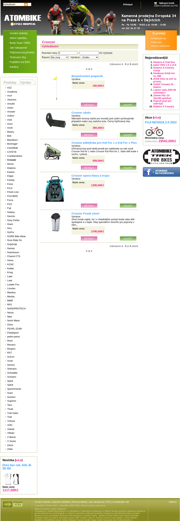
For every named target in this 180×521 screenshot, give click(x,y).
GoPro (10, 232)
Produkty (10, 82)
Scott (10, 360)
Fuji (9, 208)
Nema (10, 312)
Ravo (10, 340)
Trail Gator (12, 413)
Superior (11, 400)
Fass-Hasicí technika (129, 515)
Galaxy (11, 212)
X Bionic (11, 437)
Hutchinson (13, 252)
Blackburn (12, 140)
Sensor (11, 364)
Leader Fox (13, 284)
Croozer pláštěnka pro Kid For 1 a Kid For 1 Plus (104, 142)
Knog (10, 272)
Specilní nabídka (61, 501)
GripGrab (12, 244)
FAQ (108, 501)
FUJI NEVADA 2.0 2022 (161, 122)
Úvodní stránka (19, 33)
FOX (9, 204)
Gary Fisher (13, 220)
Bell (9, 135)
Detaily (89, 104)
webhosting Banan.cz (58, 511)
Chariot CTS (13, 256)
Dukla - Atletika (99, 515)
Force (10, 200)
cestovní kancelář (75, 513)
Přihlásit (128, 4)
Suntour (11, 397)
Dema (10, 164)
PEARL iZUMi (14, 328)
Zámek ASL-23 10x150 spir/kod (162, 97)
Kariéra (14, 66)
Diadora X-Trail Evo (164, 62)
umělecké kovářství (94, 513)
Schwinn (11, 376)
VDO (9, 425)
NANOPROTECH (16, 308)
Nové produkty (79, 501)
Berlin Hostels (111, 511)
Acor (9, 95)
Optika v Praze (123, 518)
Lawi (9, 280)
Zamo (10, 445)
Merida (10, 296)
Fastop (10, 180)
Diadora (11, 168)
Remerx (11, 344)
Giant (10, 224)
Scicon (10, 356)
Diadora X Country (163, 106)
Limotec (11, 288)
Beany (10, 131)
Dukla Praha (112, 515)
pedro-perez (13, 336)
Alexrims (11, 99)
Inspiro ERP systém (77, 518)
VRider (10, 433)
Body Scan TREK (20, 42)
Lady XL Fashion (95, 518)
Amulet (11, 103)
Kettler (10, 268)
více (19, 460)
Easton (11, 172)
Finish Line (13, 192)
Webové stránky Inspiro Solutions (50, 509)
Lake (9, 276)
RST (9, 352)
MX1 (9, 304)
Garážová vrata (110, 513)
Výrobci (25, 82)
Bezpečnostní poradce (129, 513)
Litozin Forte (110, 518)
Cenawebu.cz (41, 511)
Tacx (9, 405)
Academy (12, 91)
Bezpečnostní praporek (87, 76)
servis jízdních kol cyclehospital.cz (51, 513)
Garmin (11, 216)
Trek (9, 417)
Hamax (11, 248)
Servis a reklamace (160, 46)
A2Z (9, 87)
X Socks (11, 441)
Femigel (38, 518)
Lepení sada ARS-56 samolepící (164, 91)
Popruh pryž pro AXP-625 (162, 102)
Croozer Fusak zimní (85, 213)
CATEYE (11, 152)
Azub (10, 127)
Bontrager (12, 143)
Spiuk (10, 381)
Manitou (11, 292)
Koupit (128, 104)
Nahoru (173, 501)
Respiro (11, 348)
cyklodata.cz (74, 511)
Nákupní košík (166, 3)
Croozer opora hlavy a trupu (91, 175)
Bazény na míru (42, 515)
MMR (10, 300)
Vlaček (10, 429)
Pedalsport (12, 332)
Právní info (156, 42)
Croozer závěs (81, 112)
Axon (10, 123)
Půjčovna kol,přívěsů (22, 52)
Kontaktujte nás (158, 38)
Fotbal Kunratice (50, 518)
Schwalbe (12, 372)
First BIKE (12, 196)
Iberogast (63, 518)
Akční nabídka (18, 38)
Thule (10, 409)
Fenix (10, 184)
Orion (10, 324)
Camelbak (12, 147)
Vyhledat (107, 53)
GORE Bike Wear (16, 236)
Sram (10, 393)
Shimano (12, 368)
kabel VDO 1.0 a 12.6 (164, 65)
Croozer (11, 159)
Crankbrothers (14, 156)
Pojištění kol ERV (20, 62)
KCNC (10, 264)
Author (10, 115)
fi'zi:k (9, 188)
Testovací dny (18, 57)
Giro (9, 228)
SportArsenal (14, 388)
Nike (9, 316)
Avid (9, 119)
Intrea (10, 260)
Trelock (11, 421)
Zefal (9, 449)
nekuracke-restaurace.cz (93, 511)
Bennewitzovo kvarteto (80, 515)
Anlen (10, 107)
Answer (11, 111)
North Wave (13, 320)
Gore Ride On (14, 240)
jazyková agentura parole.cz (132, 511)
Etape (10, 176)
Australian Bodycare (59, 515)
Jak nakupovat (18, 47)
